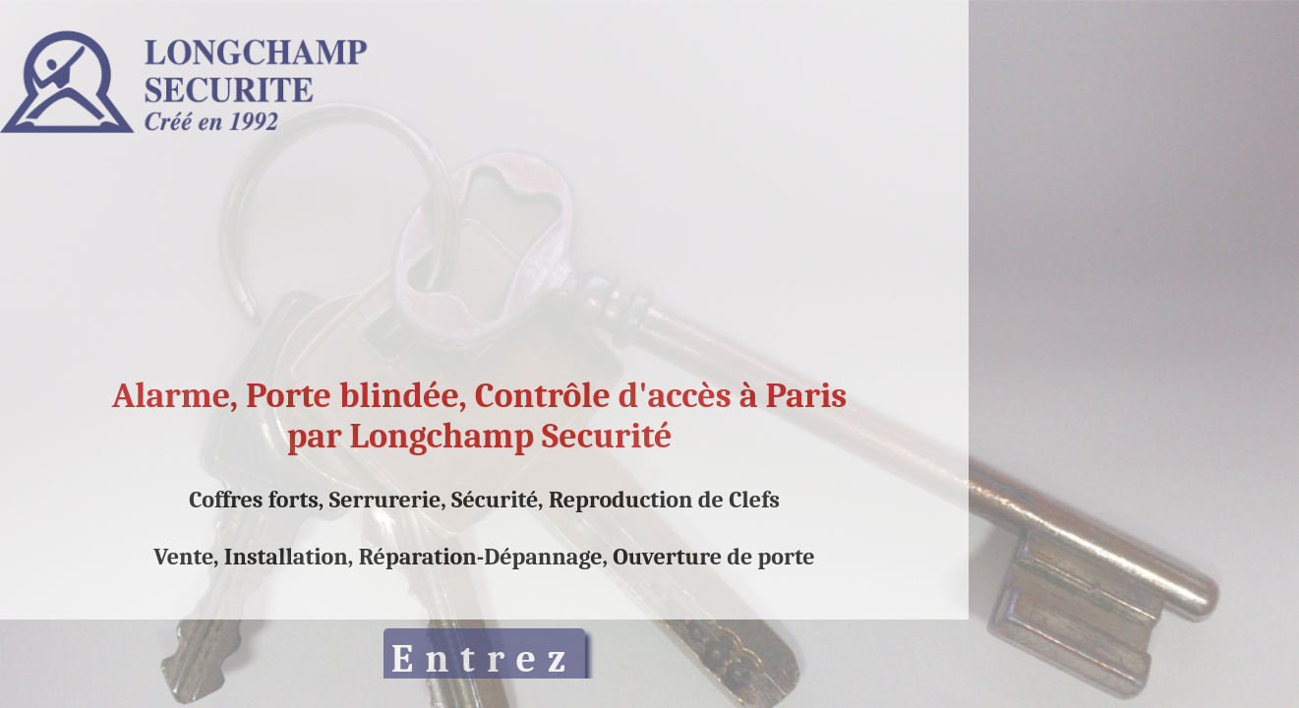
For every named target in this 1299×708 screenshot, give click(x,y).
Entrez (484, 658)
